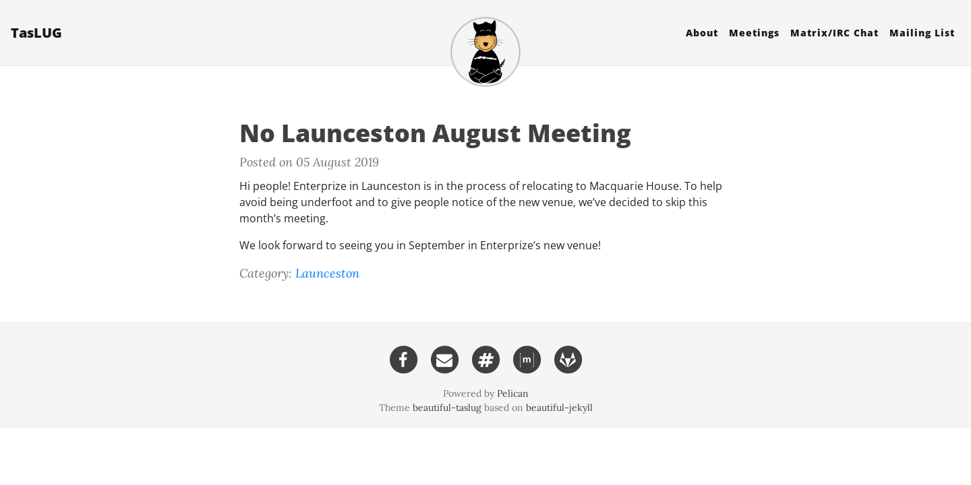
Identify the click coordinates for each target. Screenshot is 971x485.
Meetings (754, 32)
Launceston (327, 273)
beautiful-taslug (447, 407)
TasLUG (36, 33)
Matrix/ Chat (834, 32)
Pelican (513, 393)
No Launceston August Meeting (435, 133)
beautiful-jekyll (559, 407)
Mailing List (922, 32)
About (702, 32)
